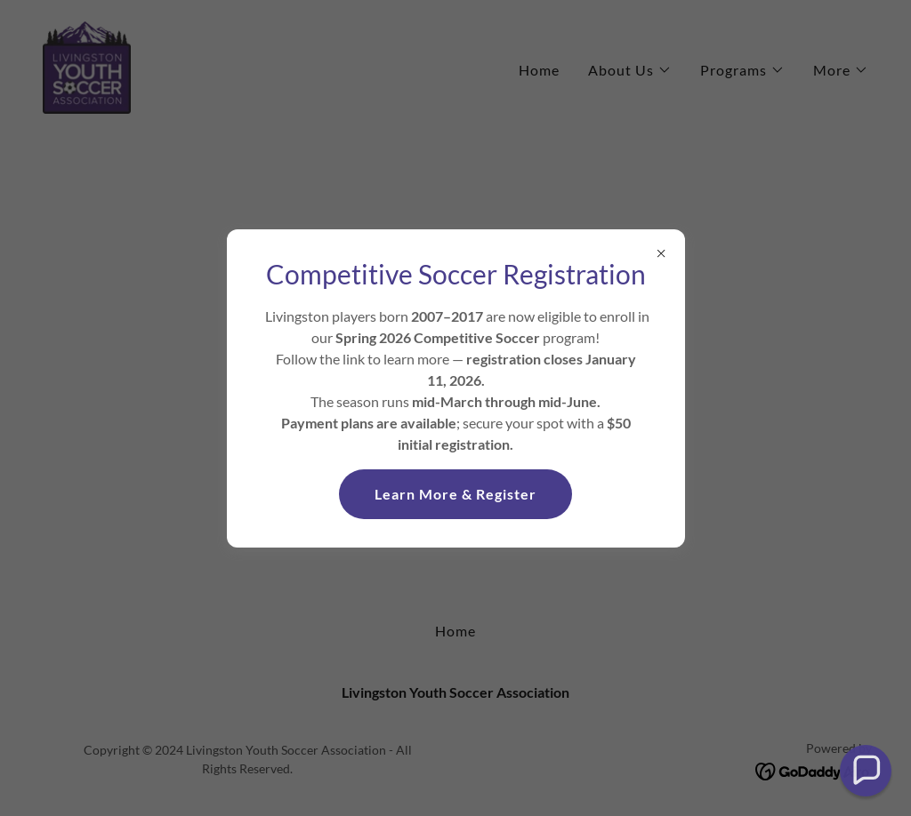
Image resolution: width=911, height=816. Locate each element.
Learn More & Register (455, 493)
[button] (865, 770)
